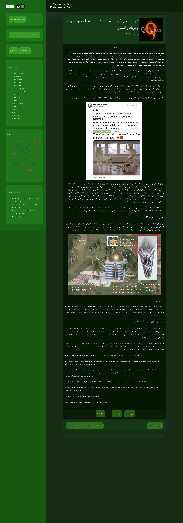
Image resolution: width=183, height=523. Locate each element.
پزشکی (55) (17, 106)
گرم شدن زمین (13, 158)
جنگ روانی (27, 164)
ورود (11, 19)
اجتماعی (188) (18, 73)
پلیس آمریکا (19, 158)
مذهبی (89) (17, 97)
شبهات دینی (35, 147)
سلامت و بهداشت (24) (20, 103)
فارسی (11, 6)
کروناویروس (36, 170)
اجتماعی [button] (127, 414)
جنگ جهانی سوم (16, 170)
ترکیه (28, 141)
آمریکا (22, 147)
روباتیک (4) (21, 91)
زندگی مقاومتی (22, 152)
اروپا (31, 141)
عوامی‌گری (22, 164)
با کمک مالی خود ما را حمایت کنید (24, 35)
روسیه (37, 141)
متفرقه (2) (17, 115)
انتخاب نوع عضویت (19, 19)
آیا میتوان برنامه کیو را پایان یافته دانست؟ (26, 204)
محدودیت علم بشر (16, 141)
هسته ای (28, 170)
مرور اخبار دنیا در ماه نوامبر (85, 328)
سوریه (25, 175)
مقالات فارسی (14, 50)
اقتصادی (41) (18, 100)
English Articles (25, 50)
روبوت (29, 176)
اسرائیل (20, 175)
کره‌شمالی (39, 158)
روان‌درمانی (25, 158)
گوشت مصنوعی (18, 216)
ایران (28, 152)
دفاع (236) (17, 76)
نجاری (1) (17, 94)
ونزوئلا (25, 141)
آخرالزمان (33, 153)
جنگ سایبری (33, 164)
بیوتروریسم (16, 164)
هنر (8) (16, 112)
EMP (23, 170)
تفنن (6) (16, 118)
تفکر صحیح (32, 158)
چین (14, 152)
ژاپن (32, 176)
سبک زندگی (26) (19, 82)
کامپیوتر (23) (21, 88)
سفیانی (37, 153)
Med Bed (17, 207)
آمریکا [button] (98, 414)
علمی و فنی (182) (19, 85)
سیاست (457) (18, 79)
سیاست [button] (115, 414)
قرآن (12, 147)
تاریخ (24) (17, 109)
